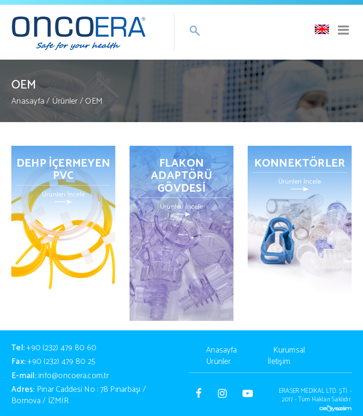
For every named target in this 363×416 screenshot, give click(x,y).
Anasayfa (27, 101)
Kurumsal (289, 350)
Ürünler (65, 101)
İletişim (279, 361)
